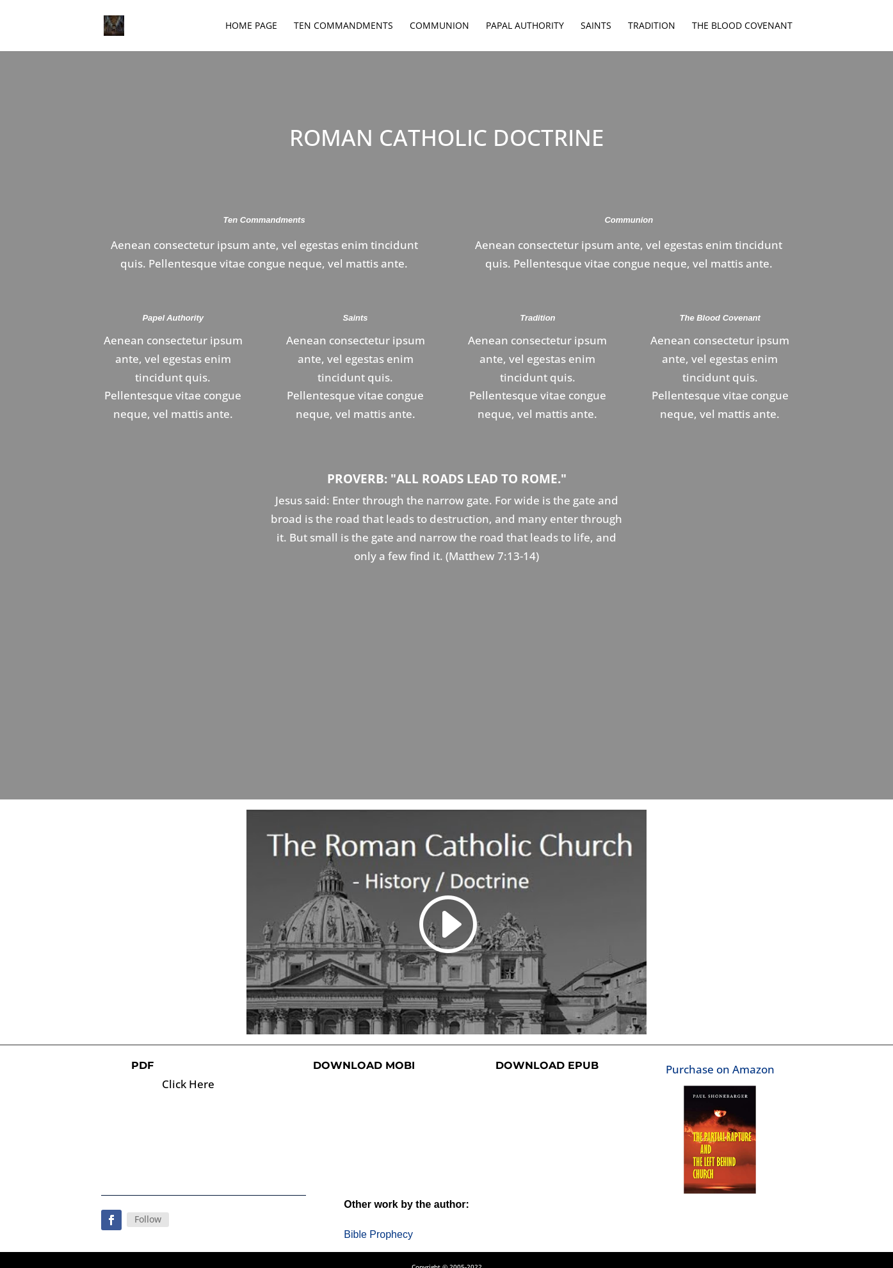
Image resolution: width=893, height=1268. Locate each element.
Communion (439, 26)
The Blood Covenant (742, 26)
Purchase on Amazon (720, 1069)
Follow (147, 1219)
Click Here (188, 1084)
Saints (596, 26)
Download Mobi (364, 1065)
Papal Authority (525, 26)
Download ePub (547, 1065)
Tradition (651, 26)
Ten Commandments (343, 26)
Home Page (251, 26)
